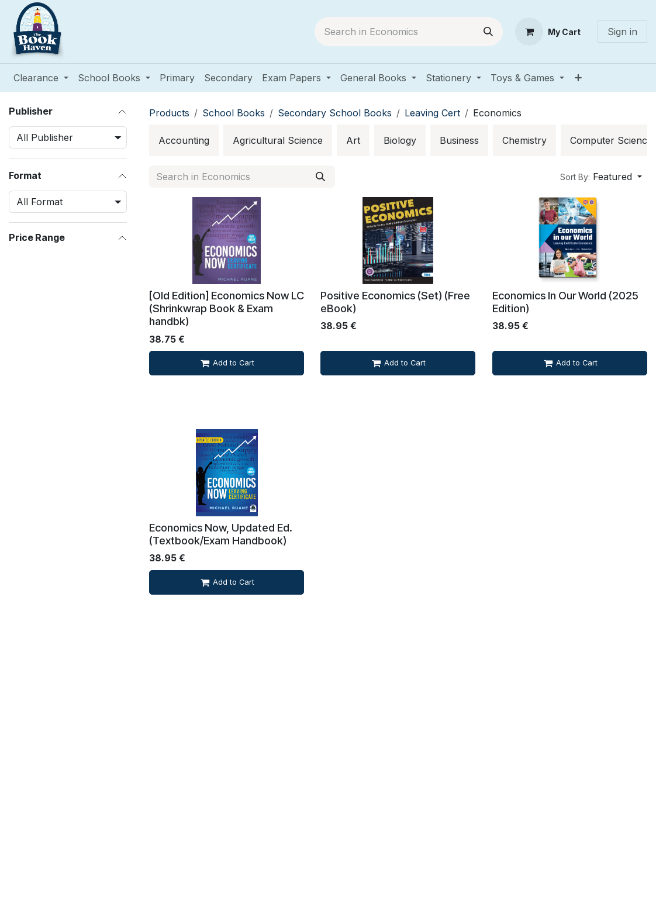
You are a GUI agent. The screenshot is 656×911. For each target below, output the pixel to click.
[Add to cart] (226, 363)
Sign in (622, 31)
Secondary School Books (335, 113)
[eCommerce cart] (548, 31)
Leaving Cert (432, 113)
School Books (233, 113)
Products (169, 113)
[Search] (488, 31)
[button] (601, 176)
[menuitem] (41, 77)
